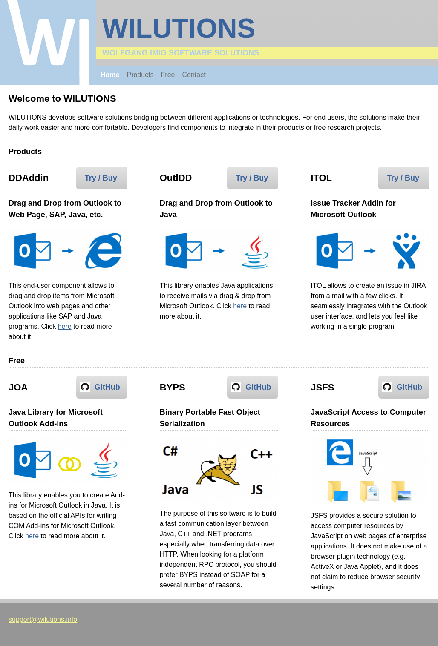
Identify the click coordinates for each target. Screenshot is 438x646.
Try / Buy (101, 178)
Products (140, 74)
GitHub (107, 387)
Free (168, 74)
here (65, 326)
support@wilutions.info (43, 619)
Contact (194, 74)
